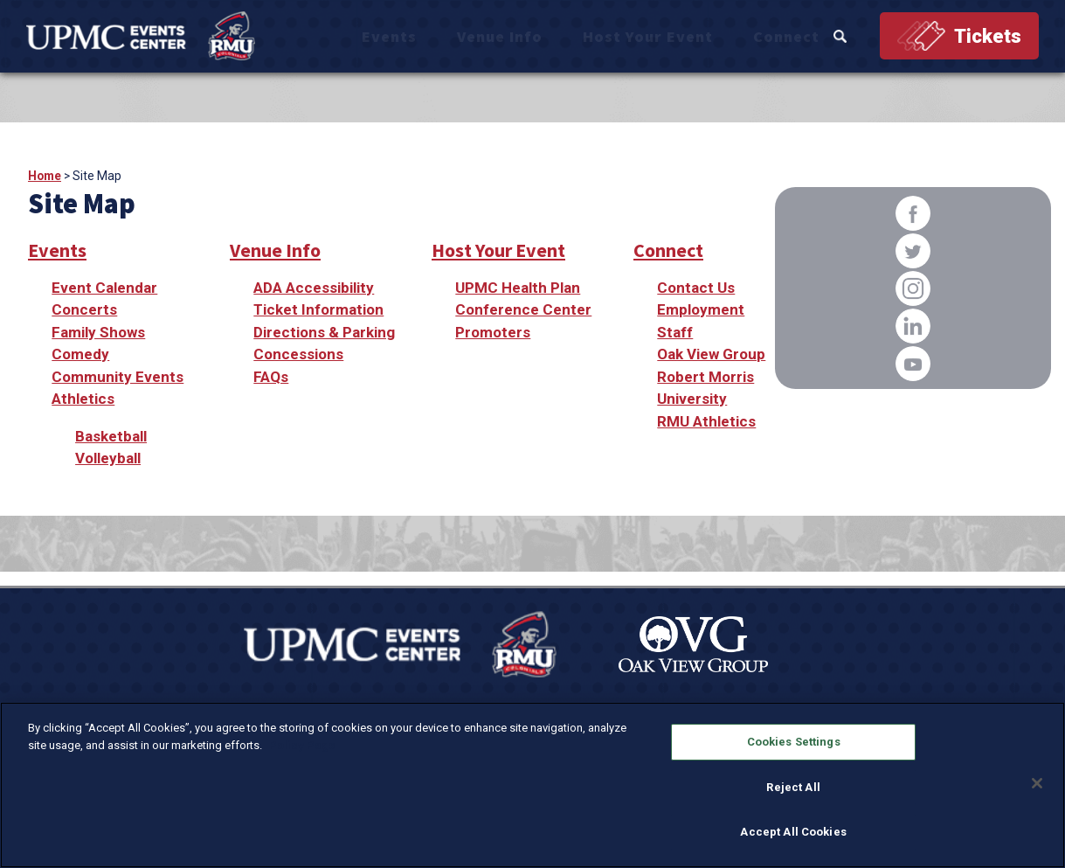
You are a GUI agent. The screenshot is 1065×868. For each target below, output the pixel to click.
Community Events (117, 376)
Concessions (298, 354)
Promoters (492, 332)
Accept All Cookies (793, 831)
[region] (532, 785)
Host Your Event (691, 37)
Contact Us (696, 287)
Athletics (83, 398)
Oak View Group (711, 354)
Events (495, 37)
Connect (798, 37)
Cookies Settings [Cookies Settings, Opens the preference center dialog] (793, 741)
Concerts (84, 309)
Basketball (111, 436)
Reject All (792, 787)
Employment (700, 309)
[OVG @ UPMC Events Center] (152, 37)
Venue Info (575, 37)
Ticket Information (318, 309)
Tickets (987, 37)
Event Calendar (104, 287)
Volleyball (108, 458)
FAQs (270, 376)
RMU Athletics (706, 421)
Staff (675, 332)
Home (44, 176)
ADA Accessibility (313, 287)
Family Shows (98, 332)
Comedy (80, 354)
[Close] (1037, 783)
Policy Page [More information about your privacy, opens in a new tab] (302, 745)
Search (850, 37)
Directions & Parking (324, 332)
